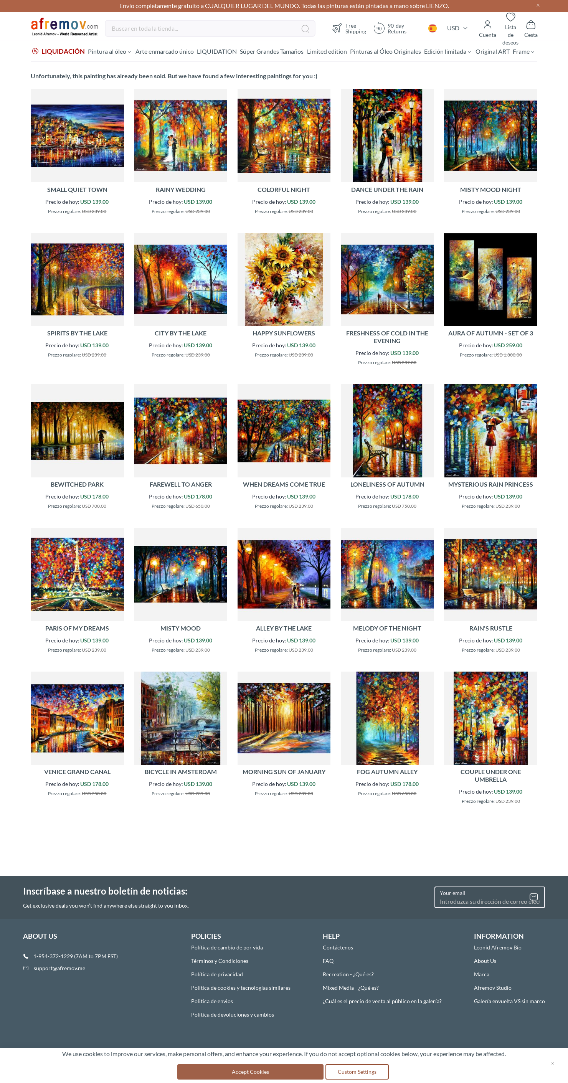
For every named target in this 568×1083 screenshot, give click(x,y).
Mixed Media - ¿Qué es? (351, 987)
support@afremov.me (59, 968)
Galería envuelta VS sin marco (509, 1001)
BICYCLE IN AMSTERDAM (181, 772)
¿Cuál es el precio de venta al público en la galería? (382, 1001)
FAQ (328, 961)
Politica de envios (212, 1001)
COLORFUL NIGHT (284, 190)
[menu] (284, 52)
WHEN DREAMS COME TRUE (284, 485)
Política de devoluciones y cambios (232, 1014)
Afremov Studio (493, 987)
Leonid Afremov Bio (498, 947)
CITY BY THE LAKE (180, 334)
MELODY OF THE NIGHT (387, 629)
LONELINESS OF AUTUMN (387, 485)
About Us (485, 961)
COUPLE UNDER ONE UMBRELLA (491, 776)
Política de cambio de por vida (227, 947)
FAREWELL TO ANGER (181, 485)
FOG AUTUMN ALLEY (387, 772)
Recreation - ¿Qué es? (348, 974)
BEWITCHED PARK (77, 485)
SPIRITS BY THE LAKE (77, 334)
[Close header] (538, 6)
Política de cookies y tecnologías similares (241, 987)
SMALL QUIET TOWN (77, 190)
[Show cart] (531, 28)
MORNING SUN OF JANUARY (284, 772)
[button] (432, 28)
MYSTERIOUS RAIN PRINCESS (490, 485)
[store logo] (65, 26)
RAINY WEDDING (181, 190)
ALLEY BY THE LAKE (284, 629)
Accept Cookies (250, 1071)
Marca (481, 974)
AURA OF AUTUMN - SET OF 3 (490, 334)
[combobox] (210, 28)
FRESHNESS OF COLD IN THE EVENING (387, 337)
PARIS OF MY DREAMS (77, 629)
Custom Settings (357, 1071)
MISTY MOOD (180, 629)
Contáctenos (338, 947)
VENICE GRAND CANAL (77, 772)
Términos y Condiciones (219, 961)
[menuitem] (58, 52)
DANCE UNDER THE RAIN (387, 190)
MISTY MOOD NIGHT (490, 190)
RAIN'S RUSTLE (490, 629)
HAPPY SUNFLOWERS (284, 334)
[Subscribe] (533, 897)
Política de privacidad (217, 974)
